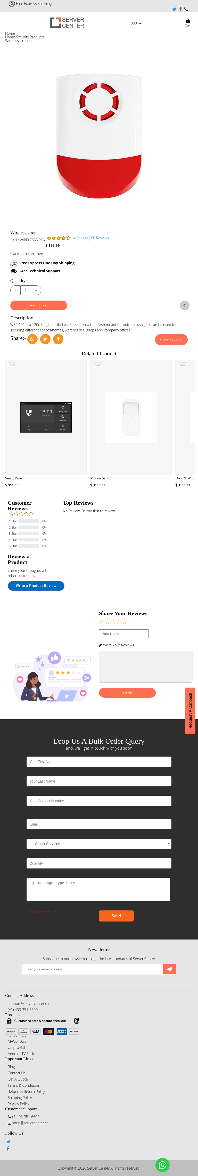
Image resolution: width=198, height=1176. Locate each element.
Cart (187, 23)
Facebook (180, 9)
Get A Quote (18, 1079)
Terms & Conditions (24, 1085)
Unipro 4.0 (16, 1047)
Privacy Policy (18, 1103)
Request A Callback (171, 339)
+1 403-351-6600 (186, 9)
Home (10, 33)
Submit (127, 698)
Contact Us (17, 1072)
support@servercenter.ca (28, 1003)
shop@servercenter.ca (28, 1122)
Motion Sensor (101, 478)
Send (116, 916)
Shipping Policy (20, 1097)
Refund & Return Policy (26, 1091)
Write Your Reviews (116, 645)
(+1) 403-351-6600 (23, 1009)
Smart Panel (14, 478)
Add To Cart (38, 305)
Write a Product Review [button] (36, 586)
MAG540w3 (17, 1041)
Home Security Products (24, 36)
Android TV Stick (21, 1053)
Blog (11, 1066)
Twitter (174, 9)
